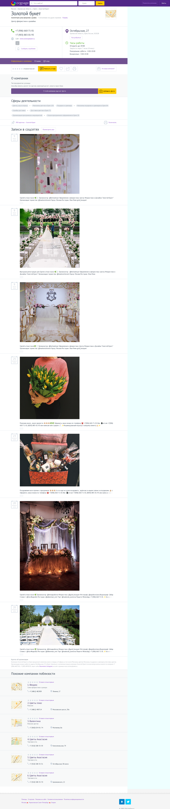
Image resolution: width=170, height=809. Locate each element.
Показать (65, 18)
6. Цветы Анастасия (37, 775)
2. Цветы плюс (34, 703)
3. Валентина (34, 721)
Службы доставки (19, 110)
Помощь (24, 795)
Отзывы (37, 61)
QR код (46, 61)
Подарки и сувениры (64, 106)
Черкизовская (33, 798)
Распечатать (110, 122)
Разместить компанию (150, 3)
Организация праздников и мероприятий (27, 115)
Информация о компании (21, 61)
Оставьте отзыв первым (46, 682)
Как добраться (76, 38)
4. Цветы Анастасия (37, 739)
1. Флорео (32, 684)
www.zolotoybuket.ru (27, 39)
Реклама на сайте (40, 795)
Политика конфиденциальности (74, 795)
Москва (24, 798)
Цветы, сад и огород (20, 106)
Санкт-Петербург (43, 798)
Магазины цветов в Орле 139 (43, 106)
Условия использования (55, 795)
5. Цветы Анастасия (37, 757)
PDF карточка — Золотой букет (23, 122)
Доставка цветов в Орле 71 (41, 110)
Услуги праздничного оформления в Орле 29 (63, 115)
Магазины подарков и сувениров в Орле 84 (92, 106)
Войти (164, 3)
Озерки (53, 798)
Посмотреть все (48, 130)
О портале (31, 795)
